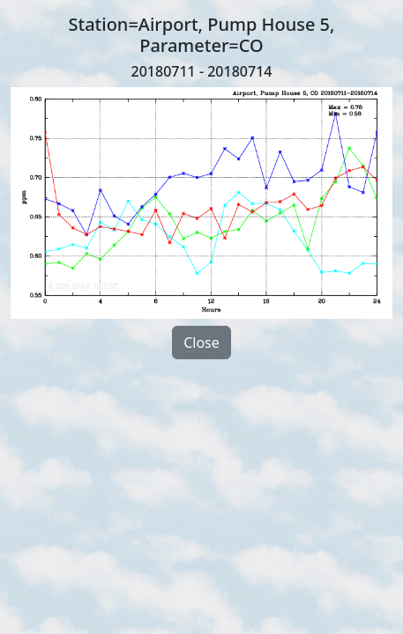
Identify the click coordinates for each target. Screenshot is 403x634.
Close (201, 342)
